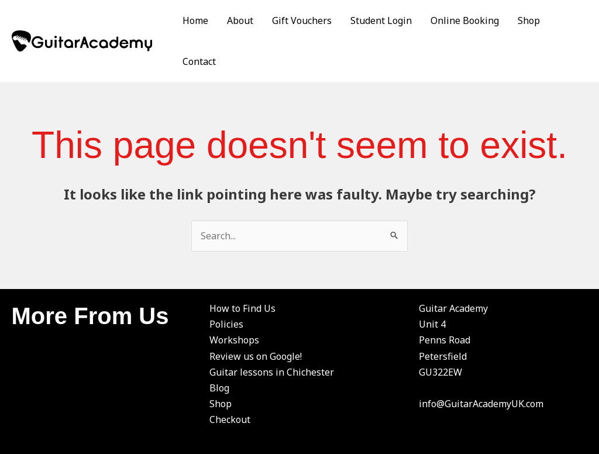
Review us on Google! (255, 356)
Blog (219, 387)
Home (195, 20)
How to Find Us (242, 308)
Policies (226, 324)
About (240, 20)
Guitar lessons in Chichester (271, 372)
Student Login (381, 20)
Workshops (234, 339)
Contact (199, 61)
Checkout (229, 419)
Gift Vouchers (302, 20)
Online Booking (465, 20)
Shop (529, 20)
